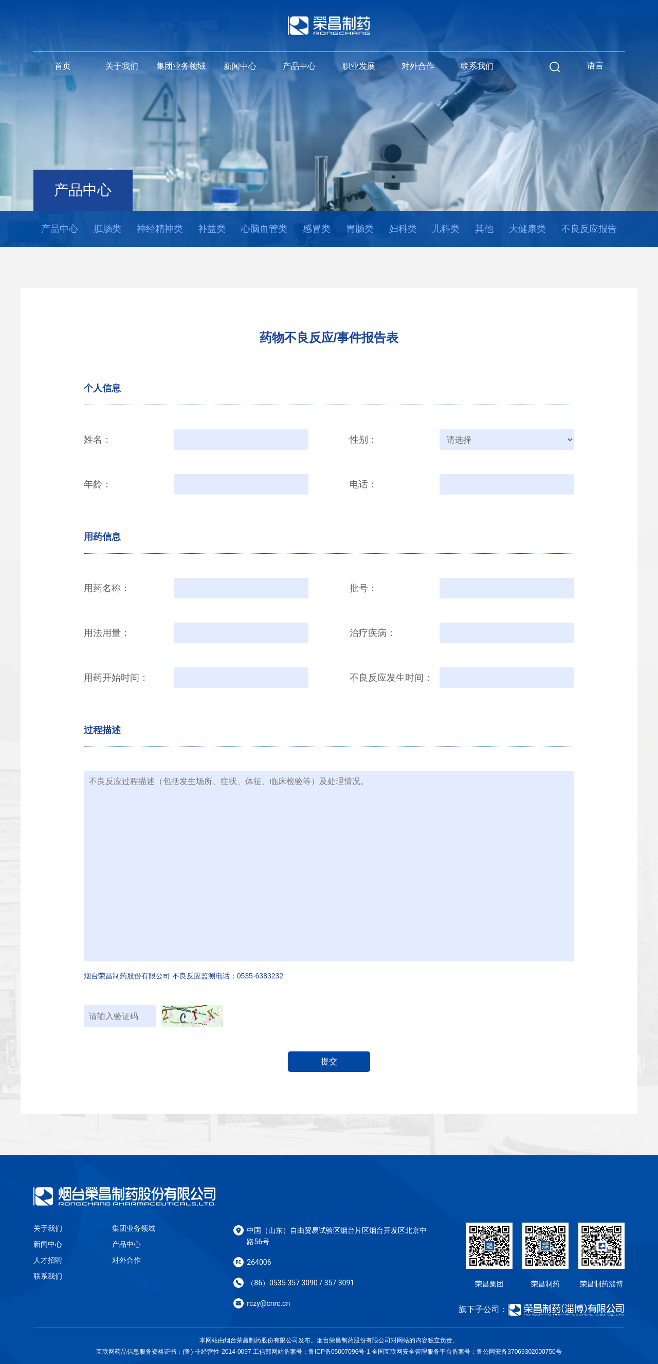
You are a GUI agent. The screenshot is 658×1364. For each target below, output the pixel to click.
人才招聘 (47, 1260)
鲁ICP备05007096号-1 (339, 1351)
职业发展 (358, 66)
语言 (595, 65)
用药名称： (107, 588)
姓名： (98, 439)
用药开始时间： (116, 677)
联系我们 (477, 66)
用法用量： (107, 633)
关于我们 (121, 66)
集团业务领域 (181, 66)
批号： (363, 588)
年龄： (98, 484)
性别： (363, 439)
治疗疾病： (373, 633)
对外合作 (417, 66)
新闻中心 (240, 66)
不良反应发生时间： (391, 677)
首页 (62, 66)
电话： (363, 484)
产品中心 (299, 66)
